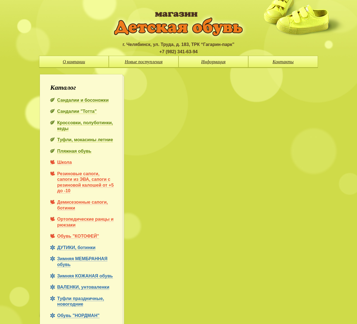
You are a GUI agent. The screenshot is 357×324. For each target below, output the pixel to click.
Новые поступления (144, 61)
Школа (64, 162)
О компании (74, 61)
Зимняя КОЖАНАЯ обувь (85, 276)
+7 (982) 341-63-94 (178, 51)
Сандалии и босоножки (82, 100)
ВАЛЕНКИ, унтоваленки (83, 287)
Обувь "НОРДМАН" (78, 315)
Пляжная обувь (74, 151)
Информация (213, 61)
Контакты (282, 61)
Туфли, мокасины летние (85, 139)
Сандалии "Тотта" (77, 111)
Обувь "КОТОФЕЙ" (78, 236)
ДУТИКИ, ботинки (76, 247)
